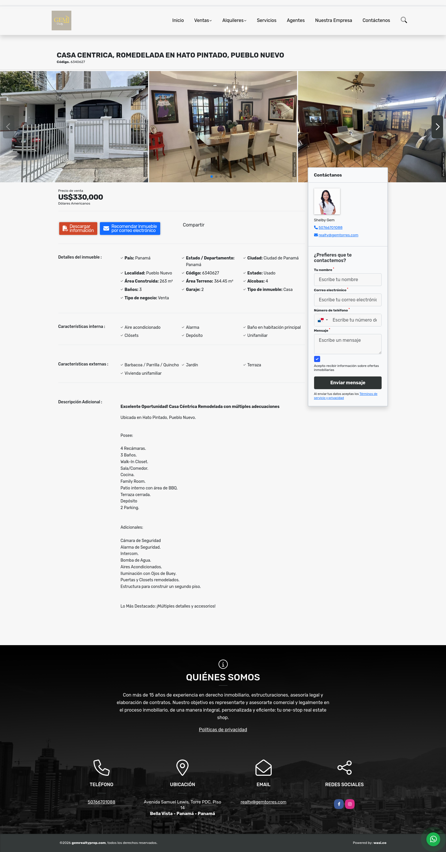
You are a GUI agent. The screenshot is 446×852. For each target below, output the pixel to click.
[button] (211, 176)
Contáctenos (376, 20)
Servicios (267, 20)
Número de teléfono (332, 310)
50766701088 (331, 227)
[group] (74, 126)
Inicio (178, 20)
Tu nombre (324, 269)
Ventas (201, 20)
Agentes (296, 20)
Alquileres (233, 20)
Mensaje (322, 330)
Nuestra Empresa (333, 20)
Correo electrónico (331, 289)
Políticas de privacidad (223, 729)
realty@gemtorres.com (339, 235)
